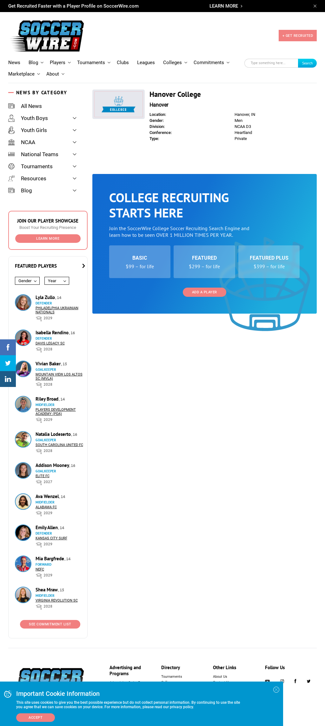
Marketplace (21, 74)
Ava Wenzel (48, 496)
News (14, 62)
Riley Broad (48, 399)
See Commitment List (50, 624)
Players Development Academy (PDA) (56, 412)
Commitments (209, 62)
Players (57, 62)
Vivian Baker (49, 364)
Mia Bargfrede (50, 559)
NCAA (21, 142)
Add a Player (204, 292)
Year (52, 280)
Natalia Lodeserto (54, 434)
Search (307, 63)
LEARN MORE (223, 6)
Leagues (146, 62)
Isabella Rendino (53, 333)
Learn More (47, 238)
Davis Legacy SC (50, 343)
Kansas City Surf (51, 538)
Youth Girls (27, 130)
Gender (24, 280)
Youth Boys (28, 118)
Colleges (172, 62)
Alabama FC (46, 507)
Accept (36, 718)
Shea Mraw (47, 590)
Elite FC (43, 476)
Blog (33, 62)
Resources (27, 178)
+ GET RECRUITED (297, 36)
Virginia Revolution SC (57, 600)
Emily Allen (47, 527)
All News (25, 106)
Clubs (123, 62)
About (52, 74)
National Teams (33, 154)
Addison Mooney (53, 465)
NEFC (40, 569)
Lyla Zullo (46, 297)
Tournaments (91, 62)
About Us (220, 677)
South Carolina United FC (59, 445)
